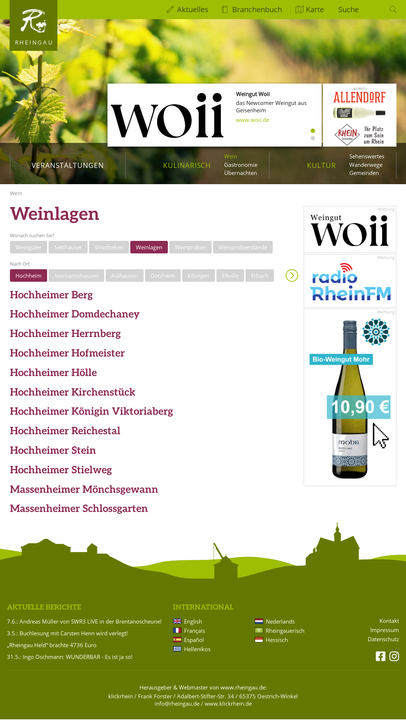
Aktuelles (192, 9)
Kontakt (389, 624)
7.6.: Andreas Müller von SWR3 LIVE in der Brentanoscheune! (84, 625)
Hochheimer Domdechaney (75, 318)
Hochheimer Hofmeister (67, 357)
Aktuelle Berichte (44, 611)
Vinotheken (109, 251)
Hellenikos (197, 652)
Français (194, 634)
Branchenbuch (257, 9)
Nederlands (280, 625)
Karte (315, 9)
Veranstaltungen (67, 165)
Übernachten (240, 172)
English (193, 625)
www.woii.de (252, 119)
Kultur (321, 165)
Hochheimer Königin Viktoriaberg (91, 416)
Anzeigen (292, 279)
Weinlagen (149, 251)
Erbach (259, 279)
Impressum (384, 634)
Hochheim (28, 279)
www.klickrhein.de (228, 707)
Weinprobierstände (243, 251)
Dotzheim (163, 279)
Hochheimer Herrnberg (65, 338)
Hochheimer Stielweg (61, 474)
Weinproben (190, 251)
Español (194, 643)
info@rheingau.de (177, 707)
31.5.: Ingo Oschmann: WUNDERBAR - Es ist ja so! (70, 660)
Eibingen (198, 279)
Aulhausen (124, 279)
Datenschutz (383, 643)
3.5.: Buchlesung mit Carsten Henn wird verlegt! (67, 636)
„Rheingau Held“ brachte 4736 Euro (51, 648)
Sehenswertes (366, 156)
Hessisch (277, 643)
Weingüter (28, 251)
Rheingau (34, 42)
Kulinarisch (187, 165)
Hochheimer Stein (53, 455)
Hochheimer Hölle (53, 377)
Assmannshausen (76, 279)
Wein (230, 156)
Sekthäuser (68, 251)
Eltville (230, 279)
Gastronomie (240, 164)
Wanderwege (365, 164)
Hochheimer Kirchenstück (72, 396)
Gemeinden (364, 172)
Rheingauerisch (285, 634)
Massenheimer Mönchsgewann (84, 493)
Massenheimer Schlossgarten (79, 513)
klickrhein (120, 699)
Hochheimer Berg (51, 299)
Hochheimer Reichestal (65, 435)
